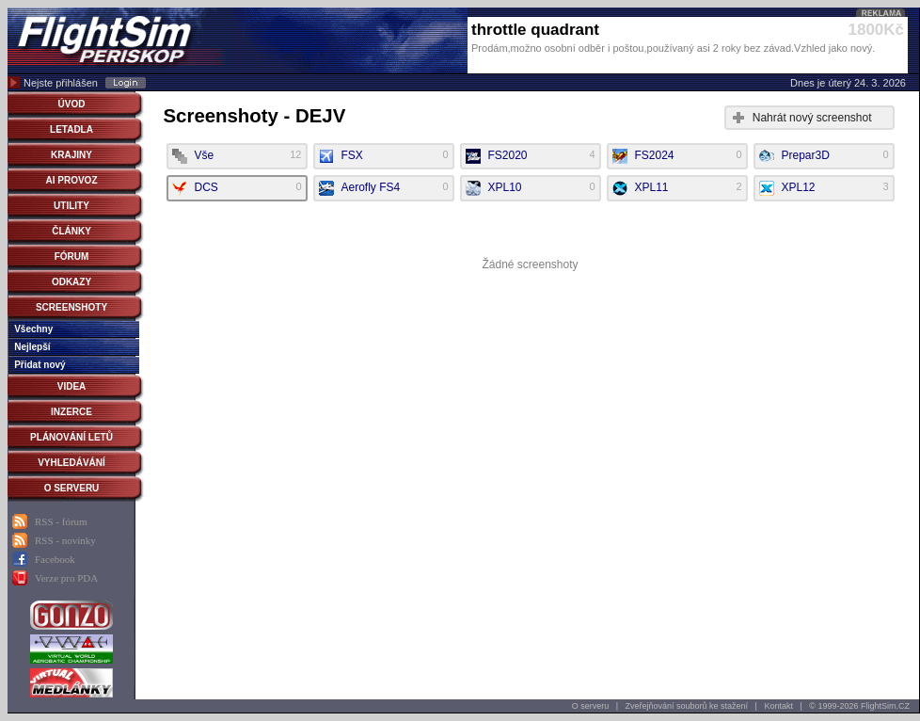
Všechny (33, 329)
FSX (384, 156)
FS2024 (677, 156)
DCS (237, 188)
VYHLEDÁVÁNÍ (71, 462)
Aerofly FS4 (384, 188)
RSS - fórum (61, 521)
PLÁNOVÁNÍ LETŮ (71, 437)
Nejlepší (32, 347)
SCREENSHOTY (71, 307)
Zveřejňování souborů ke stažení (687, 706)
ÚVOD (72, 104)
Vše (237, 156)
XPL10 (530, 188)
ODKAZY (71, 282)
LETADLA (71, 129)
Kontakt (778, 706)
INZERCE (71, 412)
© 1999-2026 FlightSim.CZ (859, 706)
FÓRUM (72, 256)
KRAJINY (71, 155)
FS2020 (530, 156)
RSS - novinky (65, 540)
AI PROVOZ (71, 180)
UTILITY (71, 205)
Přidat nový (39, 365)
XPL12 (824, 188)
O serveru (591, 706)
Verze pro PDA (66, 578)
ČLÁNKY (71, 231)
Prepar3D (824, 156)
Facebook (55, 559)
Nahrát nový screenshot (812, 117)
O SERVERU (72, 488)
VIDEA (72, 386)
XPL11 (677, 188)
